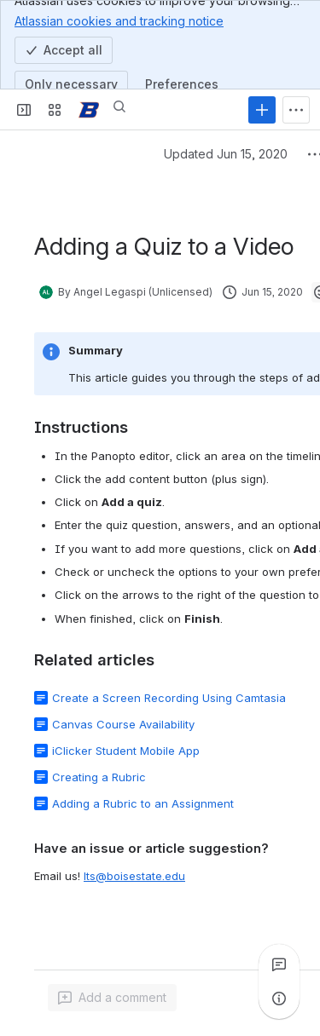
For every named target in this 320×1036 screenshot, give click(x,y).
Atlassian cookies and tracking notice (119, 20)
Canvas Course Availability (123, 724)
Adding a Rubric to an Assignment (143, 803)
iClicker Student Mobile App (126, 750)
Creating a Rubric (99, 777)
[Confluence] (88, 110)
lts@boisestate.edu (134, 876)
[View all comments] (279, 964)
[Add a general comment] (112, 997)
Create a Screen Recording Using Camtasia (169, 698)
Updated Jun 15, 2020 (226, 154)
